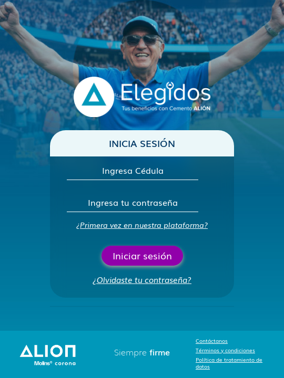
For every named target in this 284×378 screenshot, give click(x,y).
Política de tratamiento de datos (229, 363)
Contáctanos (212, 340)
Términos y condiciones (225, 349)
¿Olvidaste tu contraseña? (142, 279)
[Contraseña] (132, 202)
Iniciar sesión (142, 255)
